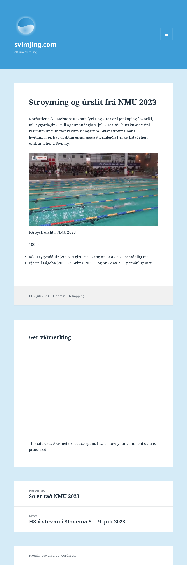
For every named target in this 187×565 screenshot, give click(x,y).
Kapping (78, 296)
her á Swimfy (57, 143)
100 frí (34, 244)
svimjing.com (35, 44)
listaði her (138, 137)
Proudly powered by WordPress (52, 555)
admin (60, 296)
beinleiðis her (111, 137)
